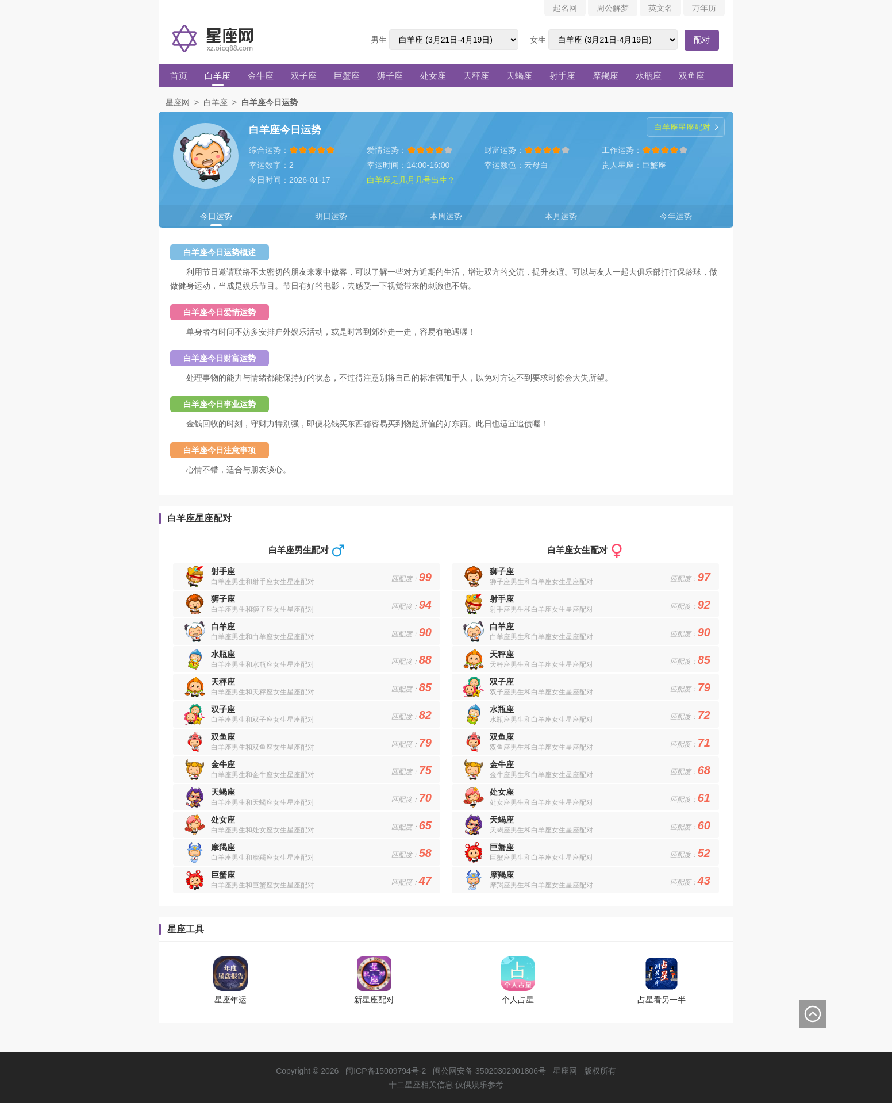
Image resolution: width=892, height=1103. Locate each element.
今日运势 (216, 216)
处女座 (433, 75)
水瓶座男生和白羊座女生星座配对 (541, 720)
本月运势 (561, 216)
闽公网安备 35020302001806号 (489, 1070)
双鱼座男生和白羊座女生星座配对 (541, 747)
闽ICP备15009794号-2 (385, 1070)
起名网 (565, 8)
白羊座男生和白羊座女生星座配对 (262, 637)
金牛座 (261, 75)
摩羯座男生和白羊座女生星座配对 (541, 885)
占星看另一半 (661, 999)
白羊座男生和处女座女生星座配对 (262, 830)
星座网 (178, 102)
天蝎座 (519, 75)
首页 (178, 75)
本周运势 (446, 216)
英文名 (660, 8)
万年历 (704, 8)
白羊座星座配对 (682, 127)
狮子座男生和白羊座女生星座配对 (541, 582)
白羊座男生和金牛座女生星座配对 (262, 775)
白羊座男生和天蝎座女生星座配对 (262, 802)
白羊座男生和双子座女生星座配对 (262, 720)
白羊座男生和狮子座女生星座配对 (262, 609)
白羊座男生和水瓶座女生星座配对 (262, 664)
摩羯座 (605, 75)
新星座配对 (374, 999)
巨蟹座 (347, 75)
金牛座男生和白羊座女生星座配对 (541, 775)
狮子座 (390, 75)
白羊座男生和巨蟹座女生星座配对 (262, 885)
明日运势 (331, 216)
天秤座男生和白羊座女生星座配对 (541, 664)
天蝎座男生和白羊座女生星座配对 (541, 830)
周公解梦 (613, 8)
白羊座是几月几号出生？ (411, 180)
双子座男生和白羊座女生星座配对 (541, 692)
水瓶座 (649, 75)
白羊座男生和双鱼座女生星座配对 (262, 747)
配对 (702, 39)
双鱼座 (692, 75)
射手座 (562, 75)
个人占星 (518, 999)
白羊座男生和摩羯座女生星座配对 (262, 858)
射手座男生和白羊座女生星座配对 (541, 609)
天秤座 (476, 75)
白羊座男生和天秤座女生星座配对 (262, 692)
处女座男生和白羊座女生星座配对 (541, 802)
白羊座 (217, 75)
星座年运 (230, 999)
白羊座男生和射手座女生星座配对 (262, 582)
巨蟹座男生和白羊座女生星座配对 (541, 858)
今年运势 (676, 216)
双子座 (304, 75)
